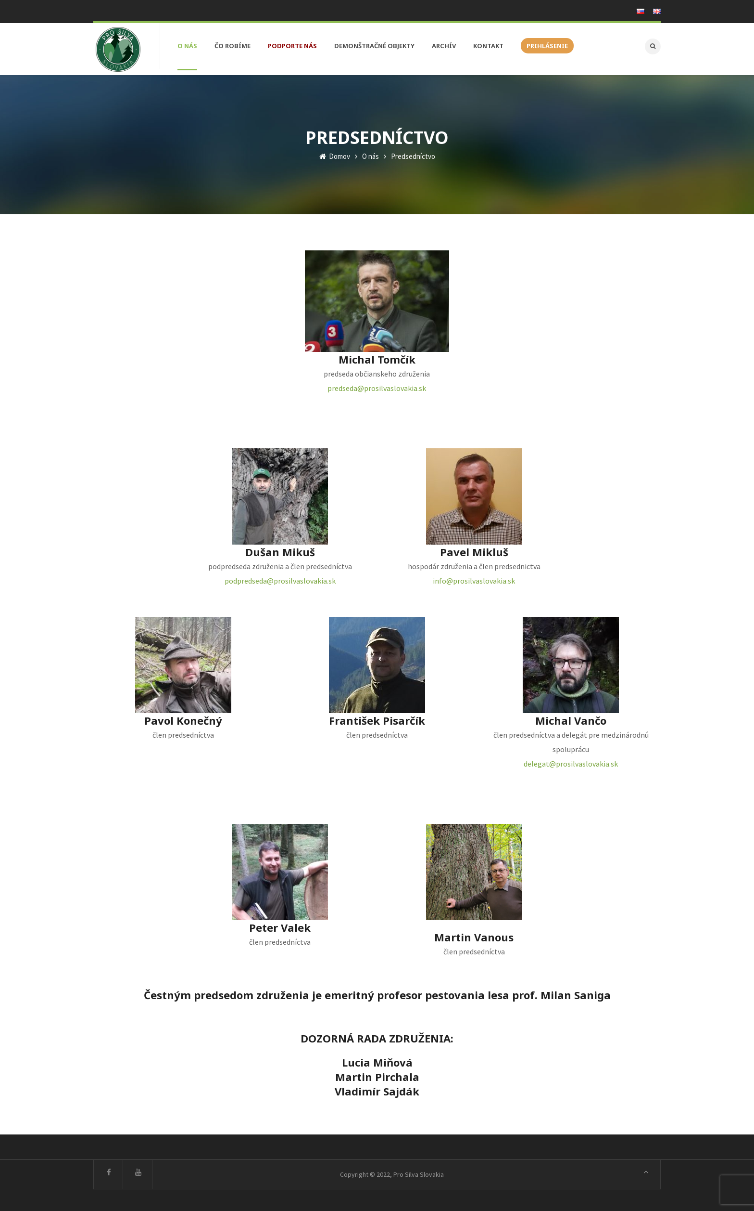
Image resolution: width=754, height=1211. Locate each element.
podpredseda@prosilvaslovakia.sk (280, 578)
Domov (334, 153)
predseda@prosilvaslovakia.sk (376, 386)
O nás (370, 153)
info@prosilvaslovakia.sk (474, 578)
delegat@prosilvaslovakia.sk (571, 761)
